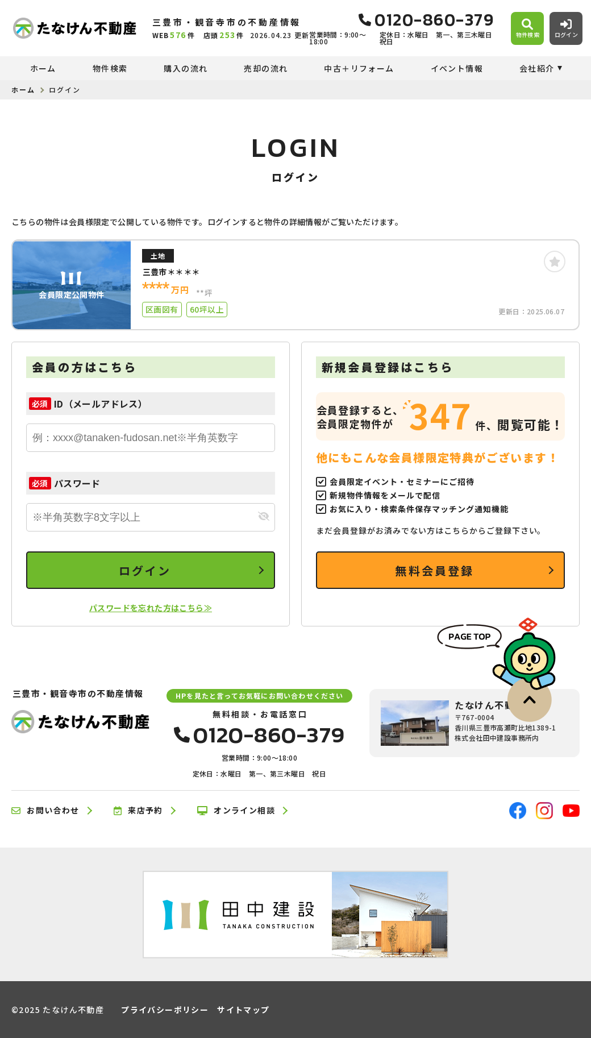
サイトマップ (243, 1010)
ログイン (145, 570)
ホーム (43, 68)
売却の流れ (266, 68)
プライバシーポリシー (165, 1010)
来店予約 (138, 810)
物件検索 (110, 68)
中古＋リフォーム (359, 68)
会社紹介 (537, 68)
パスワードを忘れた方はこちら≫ (150, 607)
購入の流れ (185, 68)
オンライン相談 (236, 810)
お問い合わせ (45, 810)
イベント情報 (457, 68)
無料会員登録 (434, 570)
